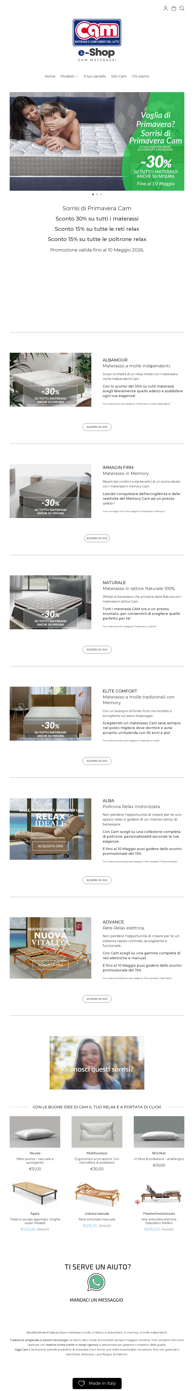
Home (50, 76)
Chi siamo (140, 76)
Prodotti (69, 76)
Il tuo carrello (95, 76)
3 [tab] (101, 194)
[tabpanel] (97, 141)
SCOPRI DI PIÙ (97, 427)
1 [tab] (93, 194)
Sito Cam (119, 76)
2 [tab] (97, 194)
